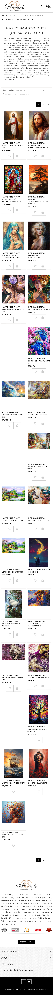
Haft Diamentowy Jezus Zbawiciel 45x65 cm (12, 145)
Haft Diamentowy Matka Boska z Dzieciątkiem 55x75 (11, 255)
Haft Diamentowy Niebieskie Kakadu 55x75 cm (38, 361)
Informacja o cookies (26, 986)
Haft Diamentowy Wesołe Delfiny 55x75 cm (12, 415)
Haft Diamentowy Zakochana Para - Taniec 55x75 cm (36, 623)
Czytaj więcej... (9, 79)
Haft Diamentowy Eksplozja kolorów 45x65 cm (37, 729)
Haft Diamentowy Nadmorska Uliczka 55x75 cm (37, 466)
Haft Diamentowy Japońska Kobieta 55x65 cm (13, 309)
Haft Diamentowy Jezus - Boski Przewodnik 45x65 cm (38, 145)
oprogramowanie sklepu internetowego (22, 989)
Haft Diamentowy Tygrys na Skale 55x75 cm (12, 677)
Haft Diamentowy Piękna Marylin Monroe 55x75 (36, 255)
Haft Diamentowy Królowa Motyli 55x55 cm (12, 834)
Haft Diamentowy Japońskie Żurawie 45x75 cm (11, 623)
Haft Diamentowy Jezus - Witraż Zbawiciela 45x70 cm (12, 199)
